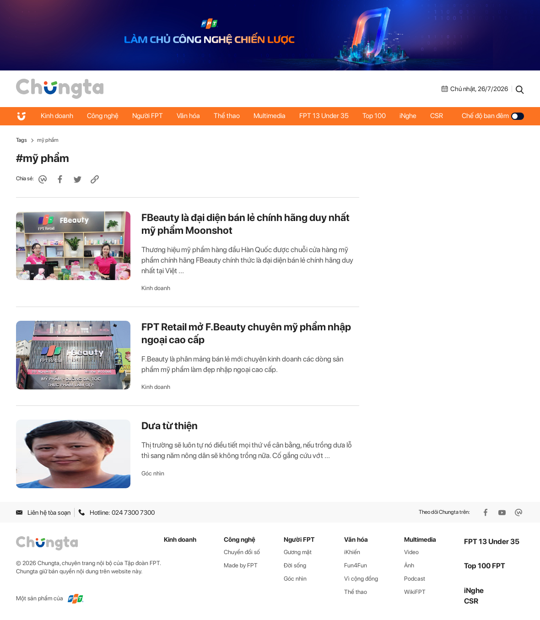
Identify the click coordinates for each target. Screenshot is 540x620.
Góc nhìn (152, 473)
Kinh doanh (57, 116)
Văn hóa (188, 116)
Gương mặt (298, 552)
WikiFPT (415, 591)
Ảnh (409, 565)
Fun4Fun (355, 565)
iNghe (408, 116)
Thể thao (227, 116)
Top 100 (374, 116)
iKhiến (352, 552)
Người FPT (147, 116)
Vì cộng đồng (361, 578)
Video (411, 552)
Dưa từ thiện (169, 425)
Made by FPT (241, 565)
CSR (436, 116)
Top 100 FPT (484, 565)
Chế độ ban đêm (493, 116)
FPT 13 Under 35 (324, 116)
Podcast (414, 578)
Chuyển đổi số (242, 552)
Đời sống (295, 565)
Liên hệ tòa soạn (43, 512)
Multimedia (270, 116)
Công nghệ (103, 116)
